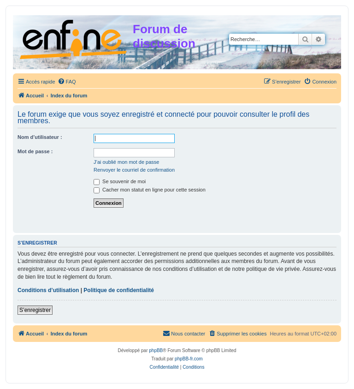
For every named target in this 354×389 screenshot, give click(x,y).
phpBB (156, 350)
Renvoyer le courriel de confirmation (134, 170)
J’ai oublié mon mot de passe (126, 162)
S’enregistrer (35, 310)
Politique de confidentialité (118, 290)
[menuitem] (67, 81)
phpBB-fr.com (189, 358)
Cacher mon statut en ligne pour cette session (150, 189)
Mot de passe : (35, 151)
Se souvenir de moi (120, 181)
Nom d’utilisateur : (40, 137)
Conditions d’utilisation (48, 290)
